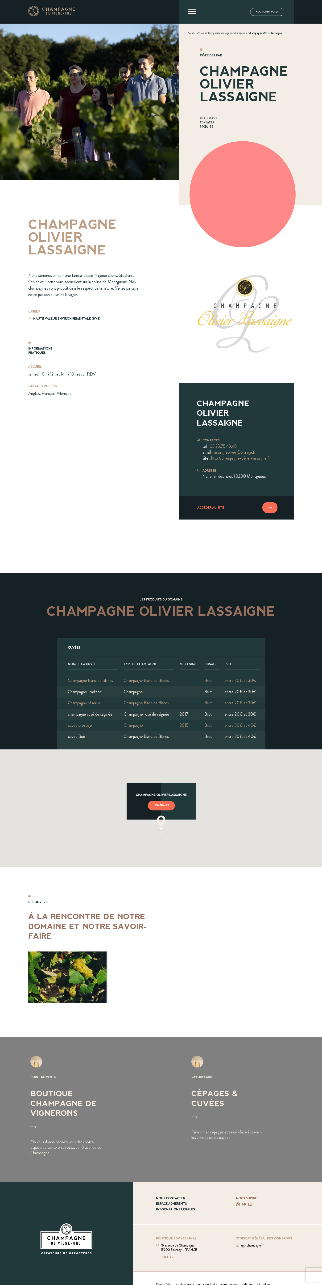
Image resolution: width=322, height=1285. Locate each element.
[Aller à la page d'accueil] (51, 15)
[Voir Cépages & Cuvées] (241, 1109)
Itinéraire (161, 805)
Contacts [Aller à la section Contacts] (207, 122)
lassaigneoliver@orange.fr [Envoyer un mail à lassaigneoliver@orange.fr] (235, 452)
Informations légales (175, 1209)
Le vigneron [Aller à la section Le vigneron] (208, 118)
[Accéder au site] (236, 508)
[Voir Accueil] (191, 33)
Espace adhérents (171, 1203)
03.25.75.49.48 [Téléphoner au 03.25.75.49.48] (223, 446)
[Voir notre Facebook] (244, 1204)
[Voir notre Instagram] (238, 1204)
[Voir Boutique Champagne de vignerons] (80, 1109)
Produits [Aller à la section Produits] (206, 127)
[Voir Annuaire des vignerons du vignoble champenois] (222, 33)
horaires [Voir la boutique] (167, 1256)
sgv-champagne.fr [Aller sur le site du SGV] (253, 1245)
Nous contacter (267, 11)
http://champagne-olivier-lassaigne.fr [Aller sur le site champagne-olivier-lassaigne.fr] (240, 458)
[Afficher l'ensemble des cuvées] (161, 647)
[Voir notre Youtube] (250, 1204)
